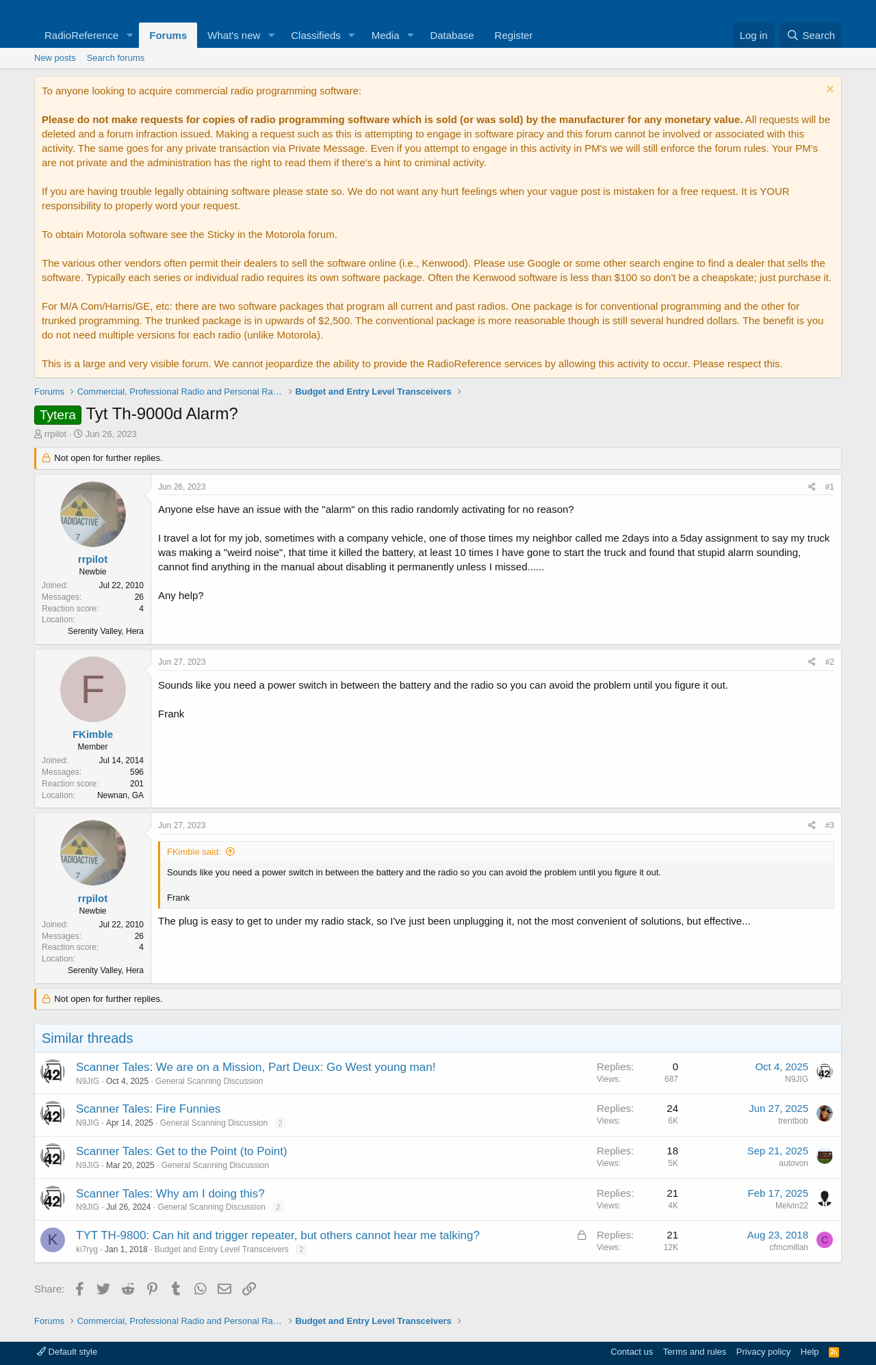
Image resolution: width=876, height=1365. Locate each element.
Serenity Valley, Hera (106, 631)
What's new (233, 35)
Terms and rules (694, 1352)
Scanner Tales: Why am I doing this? (170, 1193)
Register (514, 35)
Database (452, 35)
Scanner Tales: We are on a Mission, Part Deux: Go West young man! (255, 1067)
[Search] (811, 35)
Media (386, 35)
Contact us (631, 1352)
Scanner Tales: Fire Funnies (148, 1108)
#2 (829, 662)
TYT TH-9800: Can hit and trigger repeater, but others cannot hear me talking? (278, 1235)
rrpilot (55, 434)
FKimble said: (194, 852)
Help (810, 1352)
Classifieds (316, 35)
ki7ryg (87, 1249)
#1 (829, 487)
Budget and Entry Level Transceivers (222, 1249)
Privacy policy (763, 1352)
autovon (793, 1163)
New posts (55, 58)
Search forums (116, 58)
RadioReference (81, 35)
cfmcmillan (788, 1247)
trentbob (793, 1121)
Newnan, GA (120, 795)
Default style (67, 1352)
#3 (829, 825)
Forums (168, 35)
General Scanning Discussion (209, 1081)
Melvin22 (791, 1205)
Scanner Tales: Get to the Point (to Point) (181, 1151)
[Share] (812, 487)
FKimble (93, 734)
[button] (129, 35)
